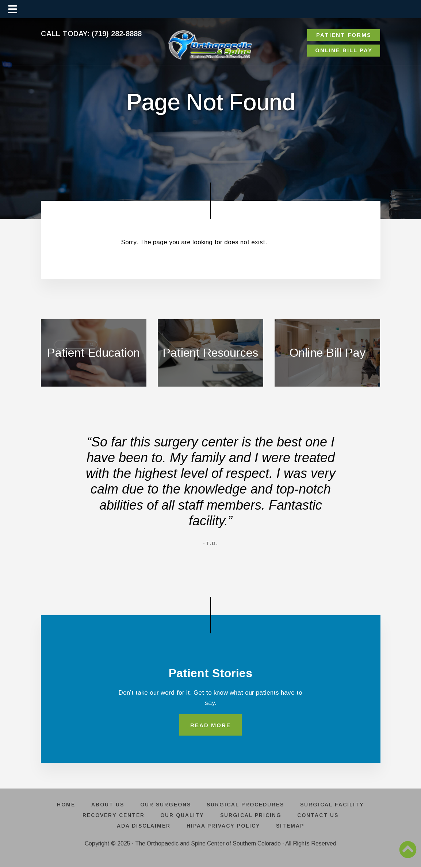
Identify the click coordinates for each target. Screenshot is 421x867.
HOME (65, 805)
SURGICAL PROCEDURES (246, 805)
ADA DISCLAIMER (143, 826)
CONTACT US (319, 815)
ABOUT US (107, 805)
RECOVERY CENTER (113, 815)
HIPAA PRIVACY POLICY (223, 826)
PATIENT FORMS (343, 35)
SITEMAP (291, 826)
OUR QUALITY (182, 815)
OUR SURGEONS (165, 805)
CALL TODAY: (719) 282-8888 (91, 34)
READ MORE (210, 725)
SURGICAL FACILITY (333, 805)
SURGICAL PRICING (251, 815)
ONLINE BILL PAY (343, 50)
